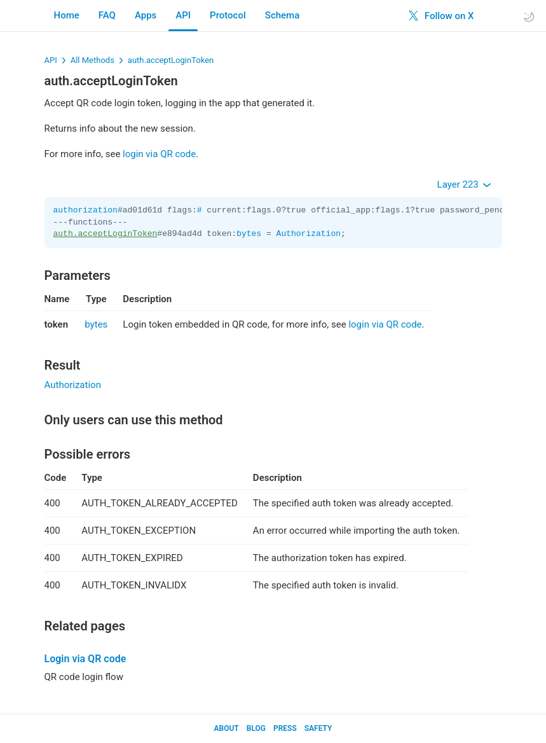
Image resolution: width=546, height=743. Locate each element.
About (226, 728)
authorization (85, 210)
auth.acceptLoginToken (171, 60)
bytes (248, 234)
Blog (256, 728)
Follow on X (441, 16)
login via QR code (159, 154)
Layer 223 (464, 184)
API (183, 15)
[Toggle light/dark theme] (529, 16)
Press (285, 728)
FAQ (107, 15)
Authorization (308, 234)
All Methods (92, 60)
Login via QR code (85, 659)
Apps (145, 15)
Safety (318, 728)
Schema (282, 15)
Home (66, 15)
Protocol (228, 15)
